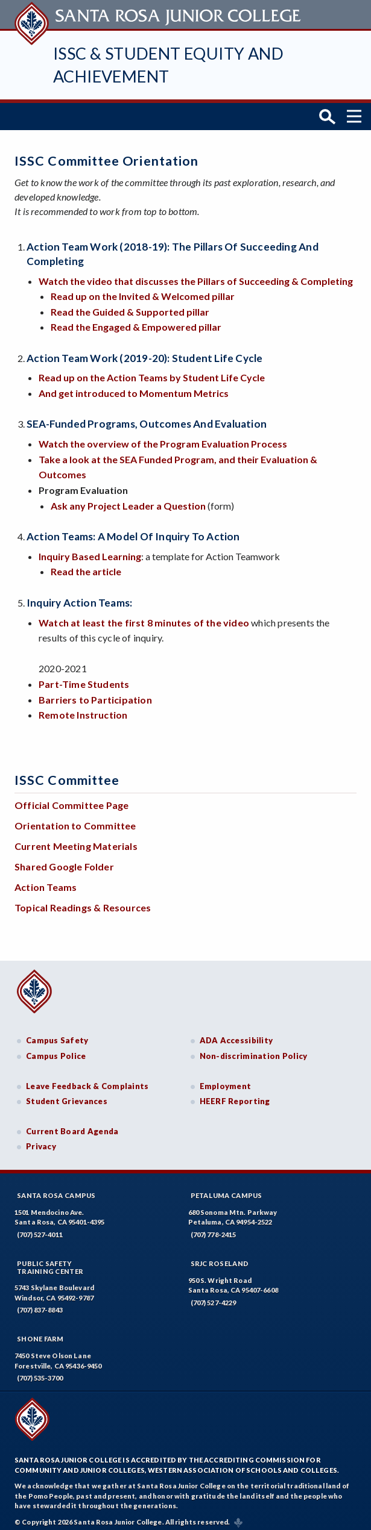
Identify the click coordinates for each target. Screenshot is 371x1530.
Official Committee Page (71, 799)
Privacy (41, 1141)
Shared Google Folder (64, 861)
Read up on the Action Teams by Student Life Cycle (152, 372)
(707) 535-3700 (40, 1372)
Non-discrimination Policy (254, 1050)
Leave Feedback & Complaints (87, 1080)
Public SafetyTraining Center (50, 1262)
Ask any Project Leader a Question (128, 499)
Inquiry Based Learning (90, 551)
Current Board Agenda (72, 1126)
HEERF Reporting (235, 1096)
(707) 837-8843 (40, 1304)
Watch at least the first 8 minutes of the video (144, 616)
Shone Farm (40, 1333)
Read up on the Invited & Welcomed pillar (143, 290)
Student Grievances (66, 1096)
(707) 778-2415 (213, 1229)
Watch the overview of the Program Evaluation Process (163, 438)
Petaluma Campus (226, 1190)
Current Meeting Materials (76, 840)
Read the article (86, 566)
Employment (226, 1080)
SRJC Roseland (220, 1258)
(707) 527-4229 (213, 1297)
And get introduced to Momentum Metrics (134, 387)
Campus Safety (57, 1035)
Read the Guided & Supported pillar (130, 306)
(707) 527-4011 (40, 1229)
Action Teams (45, 881)
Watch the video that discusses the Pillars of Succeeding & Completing (196, 275)
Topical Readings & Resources (82, 902)
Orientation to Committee (75, 820)
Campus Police (56, 1050)
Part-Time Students (84, 678)
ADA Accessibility (236, 1035)
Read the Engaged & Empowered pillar (136, 321)
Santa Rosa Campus (56, 1190)
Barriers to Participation (95, 693)
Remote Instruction (83, 709)
